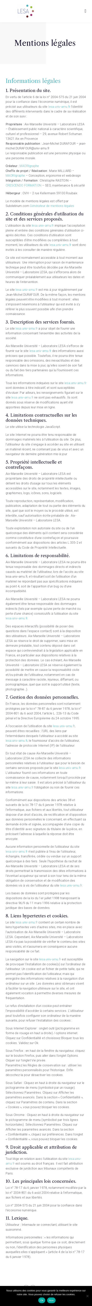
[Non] (87, 1296)
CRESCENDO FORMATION (23, 185)
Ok (41, 1300)
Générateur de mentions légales (52, 206)
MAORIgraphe (29, 166)
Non (51, 1300)
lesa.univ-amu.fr (59, 106)
